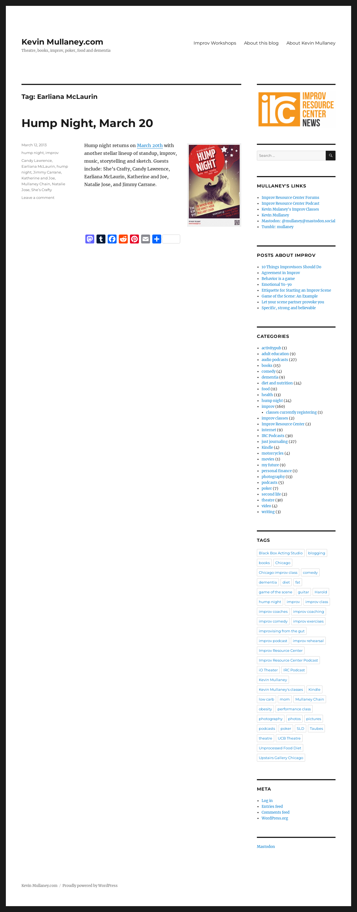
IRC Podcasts (273, 435)
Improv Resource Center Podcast (290, 203)
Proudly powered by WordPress (90, 885)
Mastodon (266, 846)
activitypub (271, 348)
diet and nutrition (277, 383)
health (267, 394)
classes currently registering (291, 412)
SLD (300, 728)
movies (268, 459)
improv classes (275, 418)
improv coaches (273, 611)
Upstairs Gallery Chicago (281, 757)
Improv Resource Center (283, 424)
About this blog (261, 43)
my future (270, 465)
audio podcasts (275, 359)
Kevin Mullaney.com (62, 42)
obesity (265, 709)
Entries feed (272, 806)
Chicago (282, 562)
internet (269, 430)
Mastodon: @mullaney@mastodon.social (298, 221)
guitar (303, 592)
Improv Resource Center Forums (290, 197)
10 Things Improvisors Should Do (291, 267)
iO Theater (268, 670)
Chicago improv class (278, 572)
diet (286, 582)
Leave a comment (37, 197)
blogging (316, 553)
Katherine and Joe (38, 178)
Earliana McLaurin (38, 166)
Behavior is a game (278, 278)
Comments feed (276, 812)
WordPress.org (275, 818)
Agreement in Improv (281, 272)
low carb (266, 699)
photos (294, 718)
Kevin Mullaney (275, 215)
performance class (294, 709)
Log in (267, 800)
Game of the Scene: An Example (290, 296)
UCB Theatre (289, 738)
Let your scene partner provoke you (293, 302)
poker (267, 488)
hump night (32, 152)
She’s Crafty (41, 189)
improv (52, 152)
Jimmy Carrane (47, 172)
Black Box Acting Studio (281, 553)
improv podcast (273, 640)
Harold (321, 592)
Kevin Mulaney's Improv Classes (290, 209)
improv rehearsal (308, 640)
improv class (316, 601)
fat (297, 582)
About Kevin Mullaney (311, 43)
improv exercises (308, 621)
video (266, 506)
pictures (313, 718)
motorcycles (273, 453)
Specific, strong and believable (289, 308)
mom (285, 699)
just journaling (275, 441)
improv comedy (273, 621)
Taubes (316, 728)
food (266, 389)
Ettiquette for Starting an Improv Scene (296, 290)
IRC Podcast (294, 670)
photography (273, 476)
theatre (268, 500)
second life (271, 494)
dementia (270, 377)
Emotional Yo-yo (277, 284)
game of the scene (275, 592)
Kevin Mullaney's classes (281, 689)
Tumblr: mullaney (277, 227)
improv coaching (308, 611)
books (267, 365)
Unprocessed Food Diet (280, 748)
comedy (269, 371)
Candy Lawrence (36, 160)
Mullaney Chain (35, 184)
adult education (275, 354)
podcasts (270, 482)
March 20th (150, 145)
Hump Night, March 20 (87, 123)
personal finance (277, 471)
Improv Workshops (215, 43)
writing (268, 511)
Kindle (267, 447)
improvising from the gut (282, 631)
